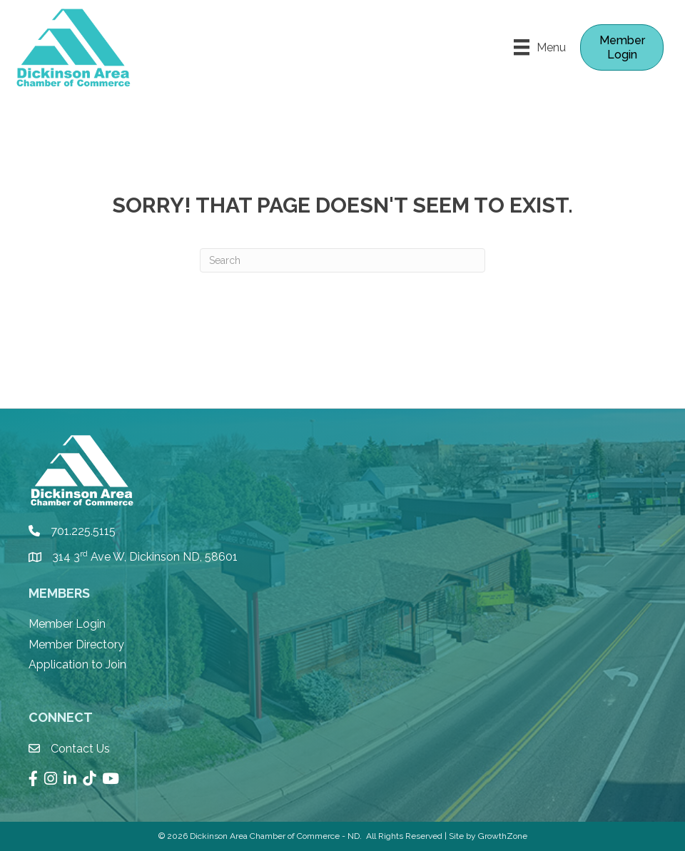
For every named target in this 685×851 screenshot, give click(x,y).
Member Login (67, 624)
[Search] (342, 260)
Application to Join (77, 664)
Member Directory (76, 644)
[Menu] (539, 47)
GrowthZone (502, 836)
